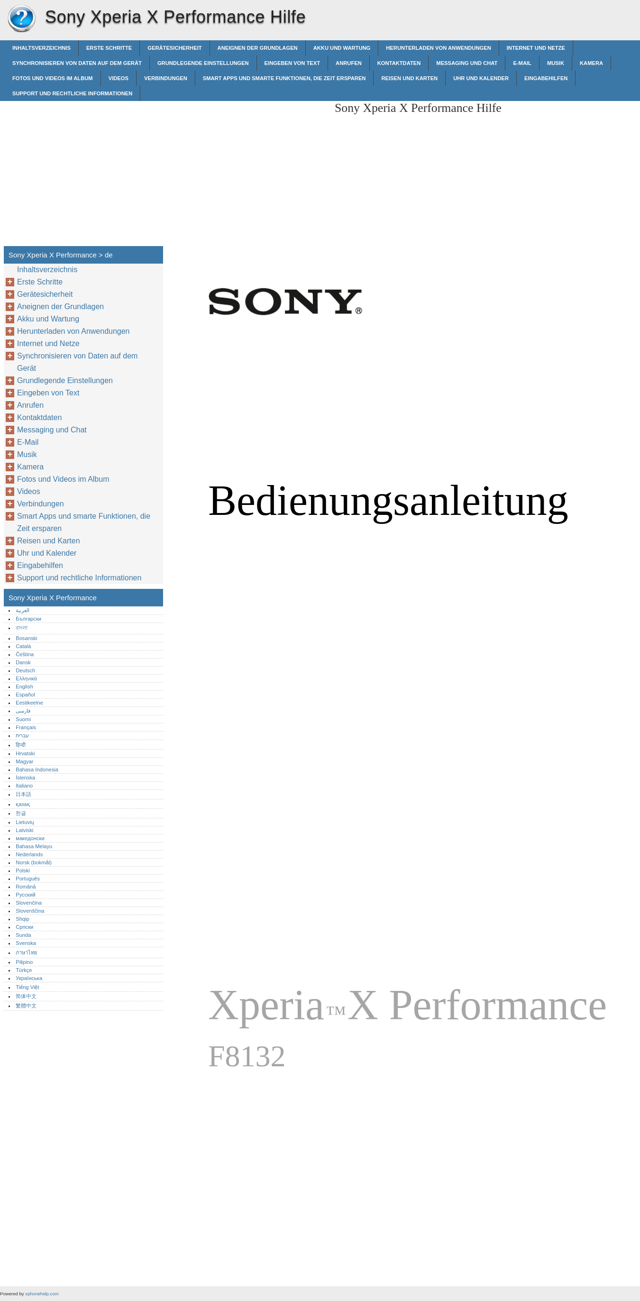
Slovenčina (29, 903)
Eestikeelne (29, 702)
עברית (22, 735)
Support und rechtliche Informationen (72, 93)
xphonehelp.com (41, 1293)
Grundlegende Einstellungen (203, 63)
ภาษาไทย (26, 952)
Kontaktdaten (399, 63)
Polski (23, 870)
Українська (29, 978)
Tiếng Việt (27, 987)
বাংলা (21, 628)
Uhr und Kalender (481, 78)
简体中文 (26, 996)
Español (25, 694)
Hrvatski (25, 753)
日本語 (23, 794)
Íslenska (25, 777)
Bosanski (26, 638)
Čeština (25, 654)
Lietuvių (25, 822)
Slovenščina (30, 911)
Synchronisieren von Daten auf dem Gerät (77, 63)
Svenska (26, 943)
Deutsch (25, 670)
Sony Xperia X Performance (21, 19)
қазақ (22, 804)
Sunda (23, 935)
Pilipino (24, 962)
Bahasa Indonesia (37, 769)
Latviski (24, 830)
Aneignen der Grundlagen (258, 48)
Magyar (24, 761)
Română (26, 886)
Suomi (23, 719)
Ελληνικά (26, 678)
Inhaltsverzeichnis (41, 48)
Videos (118, 78)
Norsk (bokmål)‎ (34, 862)
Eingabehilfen (545, 78)
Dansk (23, 662)
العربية (22, 610)
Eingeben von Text (292, 63)
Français (26, 727)
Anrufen (349, 63)
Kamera (591, 63)
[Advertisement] (247, 167)
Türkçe (24, 970)
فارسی (23, 711)
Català (23, 646)
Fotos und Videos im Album (52, 78)
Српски (24, 927)
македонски (30, 838)
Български (28, 619)
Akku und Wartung (342, 48)
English (24, 686)
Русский (26, 895)
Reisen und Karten (409, 78)
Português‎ (28, 878)
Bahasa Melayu (34, 846)
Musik (555, 63)
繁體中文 (26, 1005)
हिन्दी (21, 745)
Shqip (22, 919)
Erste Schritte (109, 48)
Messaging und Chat (466, 63)
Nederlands (29, 854)
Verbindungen (165, 78)
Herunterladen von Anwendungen (438, 48)
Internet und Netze (536, 48)
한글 (21, 813)
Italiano (24, 785)
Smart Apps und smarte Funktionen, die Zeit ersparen (284, 78)
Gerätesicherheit (174, 48)
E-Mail (522, 63)
